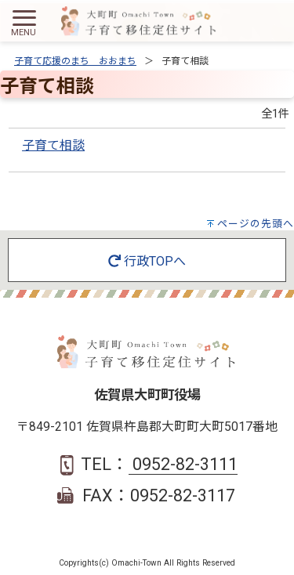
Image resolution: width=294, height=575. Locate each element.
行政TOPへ (147, 261)
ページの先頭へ (255, 224)
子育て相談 (53, 145)
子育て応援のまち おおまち (75, 61)
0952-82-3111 (183, 464)
